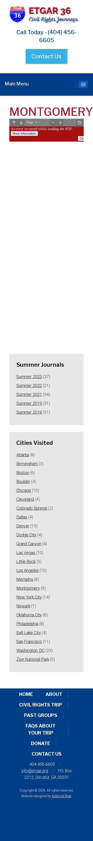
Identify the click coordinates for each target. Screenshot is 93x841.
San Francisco (29, 641)
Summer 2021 (29, 394)
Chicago (23, 490)
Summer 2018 (29, 412)
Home (26, 694)
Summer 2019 (29, 403)
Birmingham (27, 463)
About (53, 694)
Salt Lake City (28, 632)
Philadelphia (27, 623)
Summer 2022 (29, 385)
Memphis (24, 579)
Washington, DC (30, 650)
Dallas (21, 517)
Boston (22, 472)
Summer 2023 (29, 376)
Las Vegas (25, 552)
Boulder (23, 481)
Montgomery (28, 588)
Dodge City (26, 534)
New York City (29, 597)
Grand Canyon (28, 543)
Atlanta (22, 454)
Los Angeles (27, 570)
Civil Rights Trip (40, 705)
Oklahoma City (29, 614)
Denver (22, 525)
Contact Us (46, 56)
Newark (23, 605)
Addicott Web (61, 796)
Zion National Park (32, 659)
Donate (40, 743)
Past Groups (40, 715)
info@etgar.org (34, 770)
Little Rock (26, 561)
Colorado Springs (31, 508)
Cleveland (25, 499)
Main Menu (17, 84)
